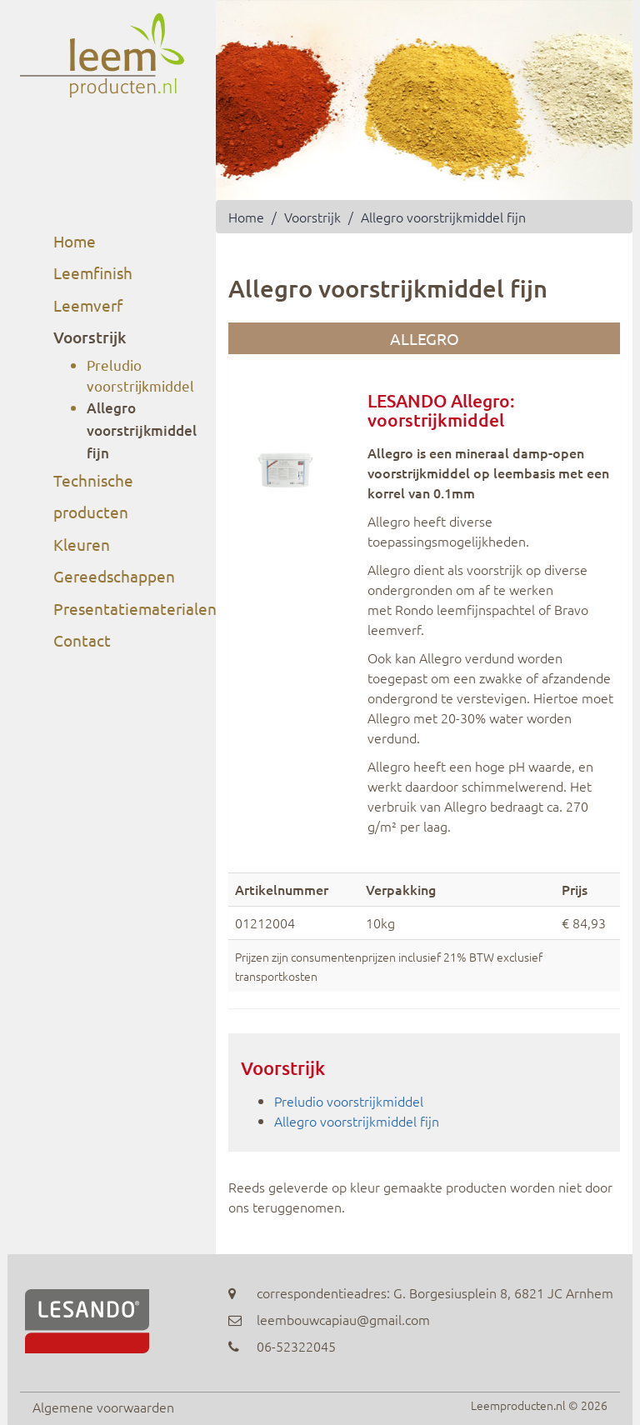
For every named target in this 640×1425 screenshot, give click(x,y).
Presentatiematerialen (135, 608)
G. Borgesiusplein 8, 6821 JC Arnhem (503, 1292)
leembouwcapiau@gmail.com (343, 1319)
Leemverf (87, 305)
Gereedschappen (114, 576)
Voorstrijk (89, 337)
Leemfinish (92, 272)
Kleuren (81, 544)
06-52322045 (296, 1346)
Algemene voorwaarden (103, 1407)
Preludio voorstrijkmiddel (348, 1101)
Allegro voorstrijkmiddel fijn (142, 430)
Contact (82, 640)
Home (74, 241)
